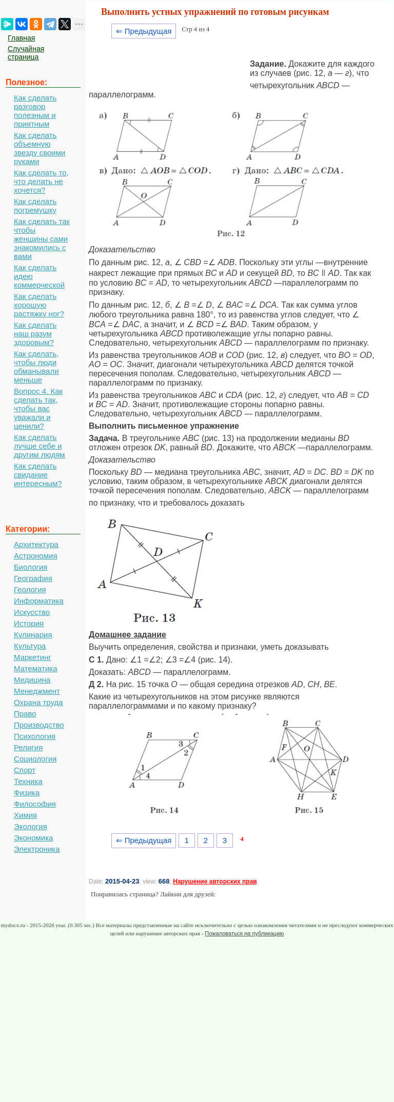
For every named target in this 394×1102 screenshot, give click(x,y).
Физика (27, 792)
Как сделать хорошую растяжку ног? (39, 305)
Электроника (37, 849)
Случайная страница (26, 53)
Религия (28, 747)
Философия (35, 803)
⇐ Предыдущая (144, 31)
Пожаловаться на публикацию (244, 933)
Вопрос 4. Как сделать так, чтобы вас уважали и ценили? (38, 408)
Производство (39, 724)
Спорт (24, 770)
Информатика (39, 600)
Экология (30, 826)
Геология (30, 589)
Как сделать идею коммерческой (39, 276)
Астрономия (35, 555)
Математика (35, 668)
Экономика (33, 837)
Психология (34, 736)
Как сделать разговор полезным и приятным (35, 110)
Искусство (32, 612)
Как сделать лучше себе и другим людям (39, 446)
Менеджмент (37, 691)
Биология (30, 567)
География (33, 578)
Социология (35, 758)
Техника (28, 781)
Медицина (32, 679)
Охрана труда (38, 702)
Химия (25, 815)
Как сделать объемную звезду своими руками (39, 148)
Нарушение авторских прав (215, 881)
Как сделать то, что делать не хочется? (41, 181)
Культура (30, 646)
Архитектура (36, 544)
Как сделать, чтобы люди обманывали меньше (36, 366)
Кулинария (33, 634)
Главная (21, 38)
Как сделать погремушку (35, 205)
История (29, 623)
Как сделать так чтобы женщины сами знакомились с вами (42, 239)
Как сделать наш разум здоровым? (35, 333)
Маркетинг (32, 657)
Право (25, 713)
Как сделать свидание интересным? (38, 475)
